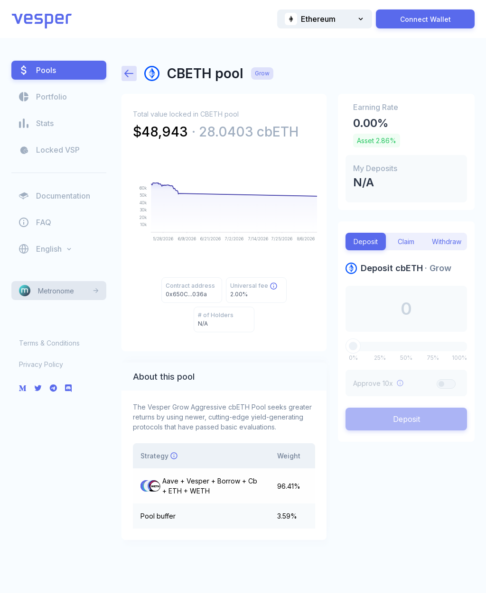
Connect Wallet (425, 19)
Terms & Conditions (49, 343)
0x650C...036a (186, 294)
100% (459, 357)
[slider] (353, 346)
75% (433, 357)
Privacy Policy (41, 364)
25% (380, 357)
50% (406, 357)
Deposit (406, 419)
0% (353, 357)
